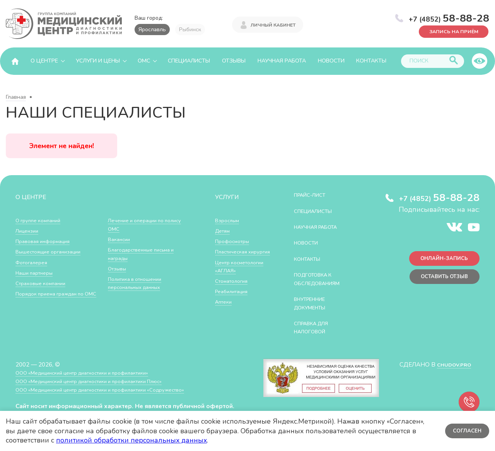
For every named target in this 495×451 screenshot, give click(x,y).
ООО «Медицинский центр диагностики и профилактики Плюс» (102, 381)
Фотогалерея (33, 262)
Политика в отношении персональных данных (139, 283)
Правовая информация (47, 241)
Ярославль (152, 29)
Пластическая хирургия (234, 255)
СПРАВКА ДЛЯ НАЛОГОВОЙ (316, 327)
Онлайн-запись (441, 260)
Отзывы (234, 60)
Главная (16, 97)
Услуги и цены (98, 60)
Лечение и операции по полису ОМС (140, 224)
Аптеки (225, 318)
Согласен (465, 430)
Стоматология (234, 297)
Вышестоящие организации (53, 251)
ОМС (144, 60)
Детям (224, 230)
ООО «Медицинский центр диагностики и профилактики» (93, 372)
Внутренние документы (314, 303)
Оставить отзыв (440, 280)
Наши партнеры (37, 273)
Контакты (371, 60)
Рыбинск (190, 29)
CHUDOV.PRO (451, 364)
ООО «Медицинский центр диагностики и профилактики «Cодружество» (114, 389)
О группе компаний (41, 220)
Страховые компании (44, 283)
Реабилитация (234, 308)
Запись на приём (448, 30)
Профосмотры (235, 241)
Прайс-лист (313, 195)
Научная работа (282, 60)
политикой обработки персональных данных (131, 440)
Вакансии (120, 239)
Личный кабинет (273, 24)
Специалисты (189, 60)
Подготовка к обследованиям (322, 278)
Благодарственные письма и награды (146, 253)
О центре (44, 60)
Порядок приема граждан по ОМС (55, 297)
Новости (331, 60)
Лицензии (28, 230)
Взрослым (229, 220)
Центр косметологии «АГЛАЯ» (234, 278)
